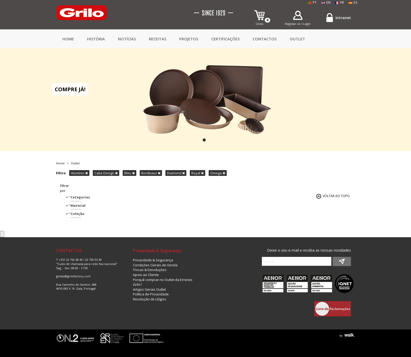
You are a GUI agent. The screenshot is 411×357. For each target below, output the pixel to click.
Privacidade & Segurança (153, 260)
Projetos (188, 38)
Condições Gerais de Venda (155, 265)
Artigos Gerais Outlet (149, 289)
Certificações (225, 38)
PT (312, 2)
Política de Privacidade (151, 294)
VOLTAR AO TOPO (336, 196)
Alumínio (79, 173)
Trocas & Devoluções (149, 269)
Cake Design (106, 173)
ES (353, 2)
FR (339, 2)
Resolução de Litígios (149, 299)
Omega (217, 173)
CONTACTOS (265, 38)
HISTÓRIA (96, 38)
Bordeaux (150, 173)
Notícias (127, 38)
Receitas (157, 38)
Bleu (129, 173)
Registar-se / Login (298, 24)
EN (326, 2)
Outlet (297, 38)
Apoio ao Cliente (146, 274)
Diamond (176, 173)
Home (68, 38)
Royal (197, 173)
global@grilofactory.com (73, 276)
